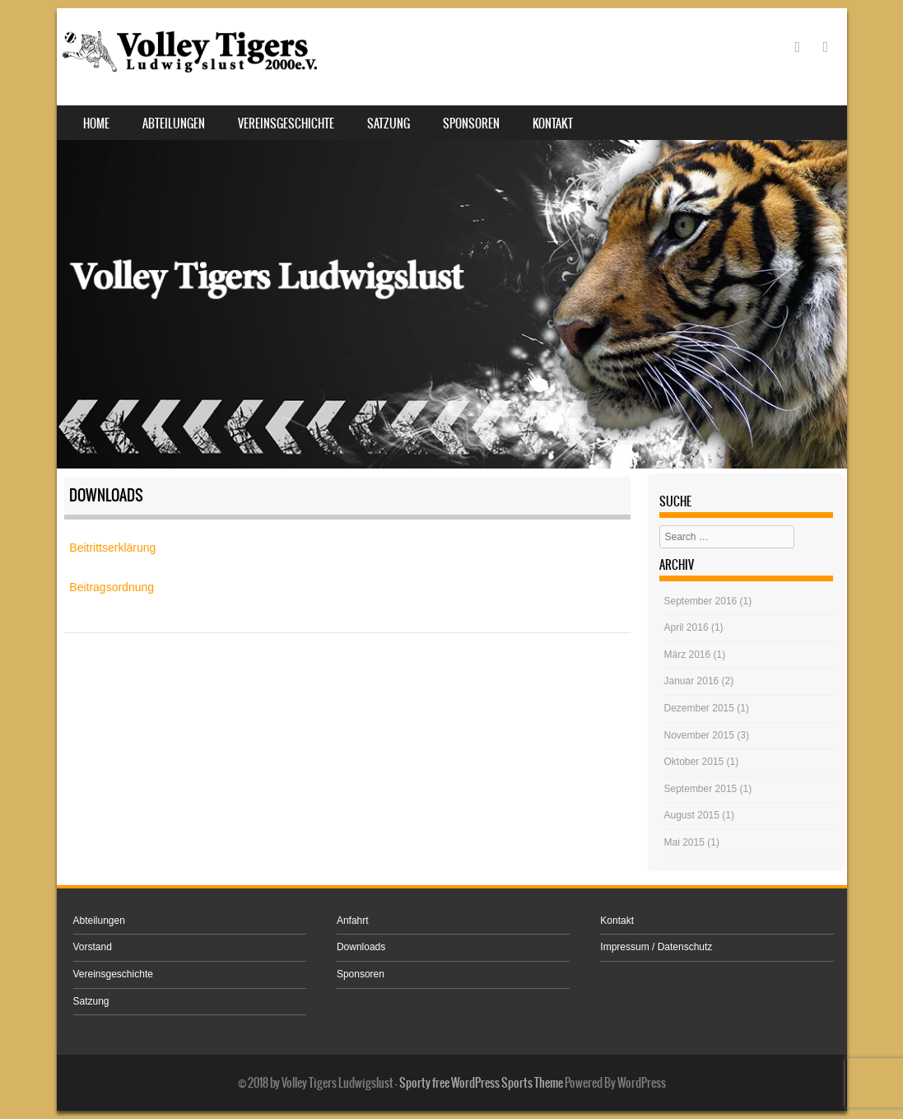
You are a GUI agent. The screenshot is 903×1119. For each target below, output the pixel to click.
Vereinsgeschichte (286, 123)
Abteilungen (173, 123)
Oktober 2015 (694, 761)
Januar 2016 (691, 681)
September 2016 (701, 601)
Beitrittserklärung (112, 547)
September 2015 (701, 789)
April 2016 (686, 627)
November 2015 (699, 735)
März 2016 (687, 654)
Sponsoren (471, 123)
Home (96, 123)
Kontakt (553, 123)
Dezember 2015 (699, 708)
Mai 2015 (684, 842)
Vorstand (92, 947)
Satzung (388, 123)
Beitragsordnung (111, 587)
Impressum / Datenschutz (656, 947)
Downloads (361, 947)
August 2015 (691, 815)
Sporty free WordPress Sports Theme (481, 1083)
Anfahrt (353, 920)
